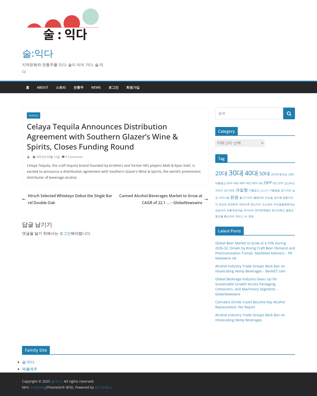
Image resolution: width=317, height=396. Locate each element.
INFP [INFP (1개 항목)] (242, 183)
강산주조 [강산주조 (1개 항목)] (289, 183)
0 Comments (72, 157)
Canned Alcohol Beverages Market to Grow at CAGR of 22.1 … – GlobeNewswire (163, 199)
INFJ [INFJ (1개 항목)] (236, 183)
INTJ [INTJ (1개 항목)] (248, 183)
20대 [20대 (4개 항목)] (221, 173)
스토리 (61, 87)
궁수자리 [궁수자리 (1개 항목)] (286, 190)
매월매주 (29, 369)
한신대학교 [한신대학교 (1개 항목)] (278, 210)
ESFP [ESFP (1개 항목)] (230, 183)
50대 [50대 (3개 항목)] (264, 173)
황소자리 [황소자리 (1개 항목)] (229, 216)
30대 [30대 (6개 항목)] (236, 173)
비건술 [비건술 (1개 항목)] (269, 197)
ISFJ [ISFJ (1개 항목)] (261, 183)
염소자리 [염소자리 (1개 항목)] (256, 204)
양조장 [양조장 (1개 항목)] (223, 204)
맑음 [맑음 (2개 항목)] (234, 197)
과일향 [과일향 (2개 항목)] (242, 190)
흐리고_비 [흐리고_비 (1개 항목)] (241, 216)
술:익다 (37, 53)
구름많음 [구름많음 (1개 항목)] (274, 190)
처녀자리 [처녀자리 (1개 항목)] (248, 210)
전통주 (79, 87)
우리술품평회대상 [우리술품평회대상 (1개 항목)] (284, 204)
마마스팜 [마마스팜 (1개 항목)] (224, 197)
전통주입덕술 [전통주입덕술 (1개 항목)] (235, 210)
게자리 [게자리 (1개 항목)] (219, 190)
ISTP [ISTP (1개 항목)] (280, 183)
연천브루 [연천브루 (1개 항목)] (244, 204)
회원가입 (133, 87)
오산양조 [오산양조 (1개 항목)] (267, 204)
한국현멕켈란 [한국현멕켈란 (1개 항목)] (263, 210)
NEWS (96, 87)
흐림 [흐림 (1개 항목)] (251, 216)
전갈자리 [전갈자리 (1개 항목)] (220, 210)
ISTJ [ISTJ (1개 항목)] (275, 183)
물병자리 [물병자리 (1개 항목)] (259, 197)
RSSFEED (33, 115)
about (42, 87)
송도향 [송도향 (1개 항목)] (278, 197)
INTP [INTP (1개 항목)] (255, 183)
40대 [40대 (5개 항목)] (251, 172)
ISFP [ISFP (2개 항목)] (268, 182)
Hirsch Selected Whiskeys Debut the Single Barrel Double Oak (67, 199)
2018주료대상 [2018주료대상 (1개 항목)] (279, 174)
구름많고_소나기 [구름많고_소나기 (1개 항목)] (258, 190)
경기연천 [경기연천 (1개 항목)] (229, 190)
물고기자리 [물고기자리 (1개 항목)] (246, 197)
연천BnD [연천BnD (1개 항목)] (233, 204)
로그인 (113, 87)
